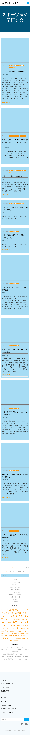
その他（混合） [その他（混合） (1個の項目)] (22, 609)
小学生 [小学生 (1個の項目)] (6, 633)
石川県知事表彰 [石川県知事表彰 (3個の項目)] (22, 638)
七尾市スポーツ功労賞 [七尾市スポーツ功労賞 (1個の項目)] (19, 619)
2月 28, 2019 (5, 355)
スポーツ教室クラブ (15, 582)
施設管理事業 (15, 602)
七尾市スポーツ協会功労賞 (20, 170)
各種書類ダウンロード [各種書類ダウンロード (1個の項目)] (20, 631)
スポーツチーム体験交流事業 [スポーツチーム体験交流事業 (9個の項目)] (15, 613)
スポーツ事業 (12, 67)
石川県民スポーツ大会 (15, 589)
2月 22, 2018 (5, 417)
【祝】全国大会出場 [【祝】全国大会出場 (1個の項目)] (5, 609)
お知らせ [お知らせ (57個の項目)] (14, 609)
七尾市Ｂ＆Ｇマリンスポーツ (15, 594)
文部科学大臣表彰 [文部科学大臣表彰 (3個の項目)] (15, 633)
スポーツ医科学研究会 (19, 65)
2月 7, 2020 (5, 292)
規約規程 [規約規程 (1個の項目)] (15, 640)
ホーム (8, 571)
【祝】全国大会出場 (15, 597)
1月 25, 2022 (5, 179)
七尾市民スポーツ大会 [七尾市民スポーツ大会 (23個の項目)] (10, 628)
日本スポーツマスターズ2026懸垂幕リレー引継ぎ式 (15, 656)
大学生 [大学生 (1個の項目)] (3, 633)
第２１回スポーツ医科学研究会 (15, 647)
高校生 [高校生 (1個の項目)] (18, 640)
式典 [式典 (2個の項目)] (9, 633)
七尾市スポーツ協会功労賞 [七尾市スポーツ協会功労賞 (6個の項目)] (19, 625)
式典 (10, 172)
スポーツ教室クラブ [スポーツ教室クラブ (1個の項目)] (9, 619)
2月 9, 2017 (5, 480)
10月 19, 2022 (5, 147)
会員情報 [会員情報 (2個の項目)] (13, 631)
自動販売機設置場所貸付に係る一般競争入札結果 (15, 654)
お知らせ (11, 65)
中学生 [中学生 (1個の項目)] (9, 631)
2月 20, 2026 (5, 74)
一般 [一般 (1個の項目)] (14, 619)
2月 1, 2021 (5, 240)
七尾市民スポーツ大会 (15, 587)
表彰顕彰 (15, 599)
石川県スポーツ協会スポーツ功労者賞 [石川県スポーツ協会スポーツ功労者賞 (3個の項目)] (16, 635)
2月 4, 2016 (5, 540)
